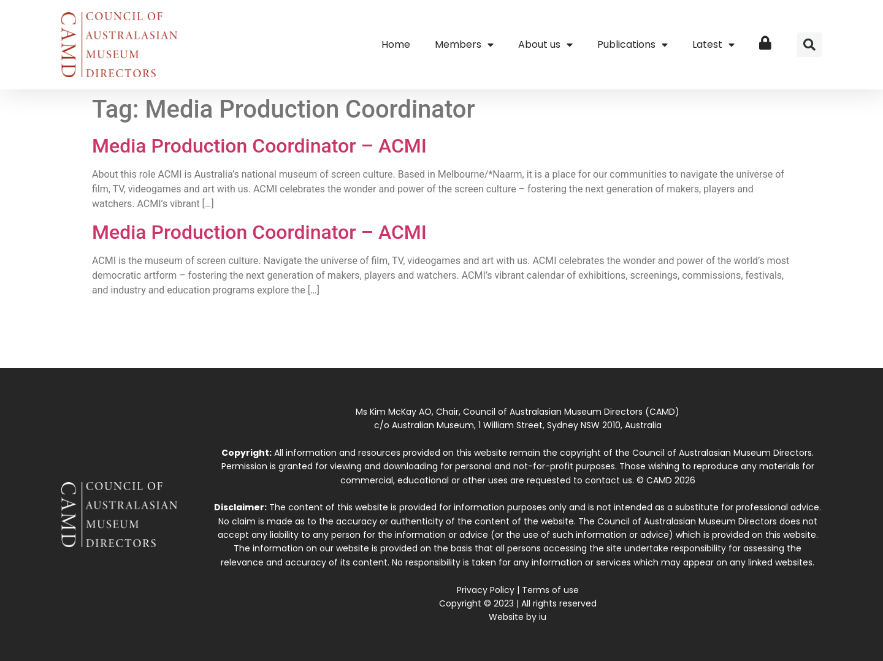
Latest (713, 45)
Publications (632, 45)
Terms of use (550, 590)
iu (542, 617)
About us (545, 45)
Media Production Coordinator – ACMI (259, 145)
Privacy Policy (485, 590)
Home (395, 44)
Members (464, 45)
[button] (809, 44)
